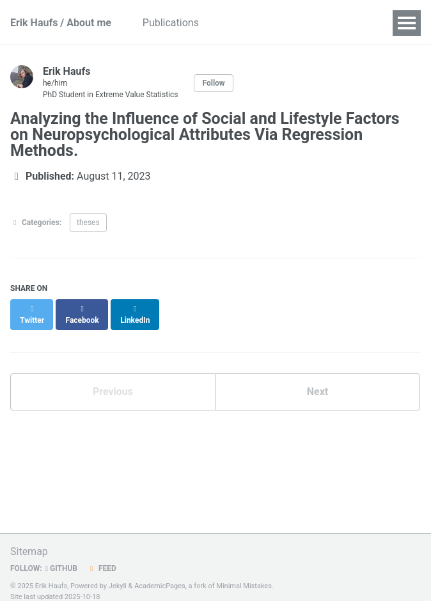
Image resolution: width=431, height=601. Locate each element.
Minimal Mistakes (244, 574)
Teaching (294, 23)
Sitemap (29, 540)
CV (342, 23)
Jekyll (118, 574)
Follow (213, 83)
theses (88, 222)
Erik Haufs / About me (60, 23)
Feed (101, 556)
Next (317, 380)
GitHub (61, 556)
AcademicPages (159, 574)
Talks (241, 23)
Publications (180, 23)
